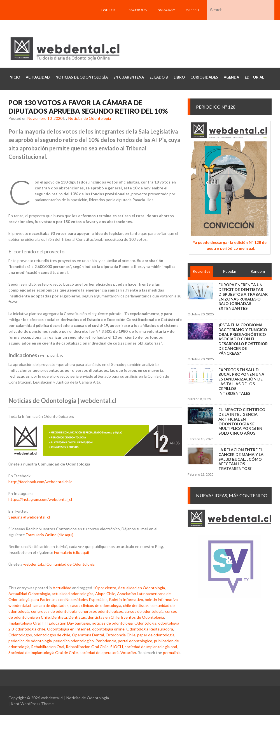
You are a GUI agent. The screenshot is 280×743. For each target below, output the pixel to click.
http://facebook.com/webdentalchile (40, 481)
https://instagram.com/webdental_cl (40, 499)
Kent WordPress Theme (32, 703)
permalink (171, 652)
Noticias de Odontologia (89, 118)
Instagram (166, 10)
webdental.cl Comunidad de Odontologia (59, 564)
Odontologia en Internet (68, 629)
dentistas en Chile (104, 617)
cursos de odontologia (144, 611)
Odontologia (145, 623)
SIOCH (116, 646)
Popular (229, 271)
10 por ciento (104, 587)
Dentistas (77, 617)
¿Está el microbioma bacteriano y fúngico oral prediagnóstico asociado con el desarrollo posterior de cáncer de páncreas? (243, 339)
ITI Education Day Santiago (66, 623)
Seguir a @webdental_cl (29, 517)
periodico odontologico (73, 640)
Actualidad (62, 587)
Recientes (202, 271)
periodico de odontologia (30, 640)
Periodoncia (105, 640)
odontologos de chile (52, 634)
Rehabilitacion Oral (47, 646)
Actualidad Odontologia (29, 593)
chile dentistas (136, 605)
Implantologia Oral (24, 623)
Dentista (59, 617)
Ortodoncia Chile (121, 634)
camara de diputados (50, 605)
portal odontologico (135, 640)
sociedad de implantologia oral (151, 646)
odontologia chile (30, 629)
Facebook (138, 10)
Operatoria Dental (88, 634)
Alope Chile (105, 593)
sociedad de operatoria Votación (108, 652)
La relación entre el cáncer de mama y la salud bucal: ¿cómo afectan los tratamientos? (240, 459)
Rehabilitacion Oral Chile (87, 646)
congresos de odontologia (54, 611)
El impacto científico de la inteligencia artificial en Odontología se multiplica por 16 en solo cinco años (241, 421)
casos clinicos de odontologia (95, 605)
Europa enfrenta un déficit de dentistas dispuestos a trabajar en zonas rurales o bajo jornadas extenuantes (243, 296)
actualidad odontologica (73, 593)
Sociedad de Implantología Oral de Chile (43, 652)
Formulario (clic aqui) (71, 552)
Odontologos (20, 634)
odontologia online (108, 629)
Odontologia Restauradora (149, 629)
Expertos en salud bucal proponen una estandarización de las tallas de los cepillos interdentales (241, 381)
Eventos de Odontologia (142, 617)
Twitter (108, 10)
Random (258, 271)
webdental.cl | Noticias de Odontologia (75, 697)
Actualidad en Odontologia (141, 587)
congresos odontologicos (100, 611)
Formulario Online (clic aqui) (49, 534)
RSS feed (192, 10)
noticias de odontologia (112, 623)
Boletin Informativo (126, 599)
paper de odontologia (155, 634)
